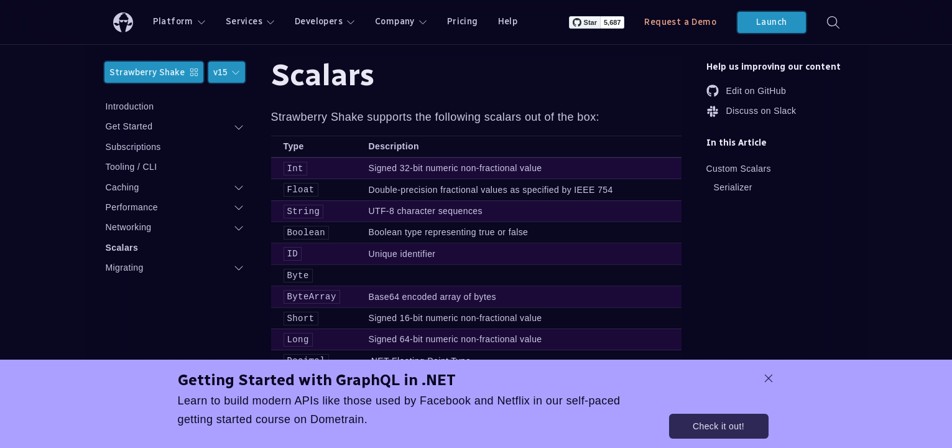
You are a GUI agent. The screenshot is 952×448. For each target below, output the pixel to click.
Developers (325, 21)
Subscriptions (133, 147)
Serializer (733, 187)
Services (250, 21)
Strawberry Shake (153, 72)
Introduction (130, 106)
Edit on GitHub (746, 91)
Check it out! (718, 426)
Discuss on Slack (751, 111)
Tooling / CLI (131, 167)
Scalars (122, 248)
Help (508, 21)
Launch (771, 22)
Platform (179, 21)
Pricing (462, 21)
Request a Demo (680, 22)
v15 (226, 72)
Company (401, 21)
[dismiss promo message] (768, 378)
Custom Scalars (738, 169)
